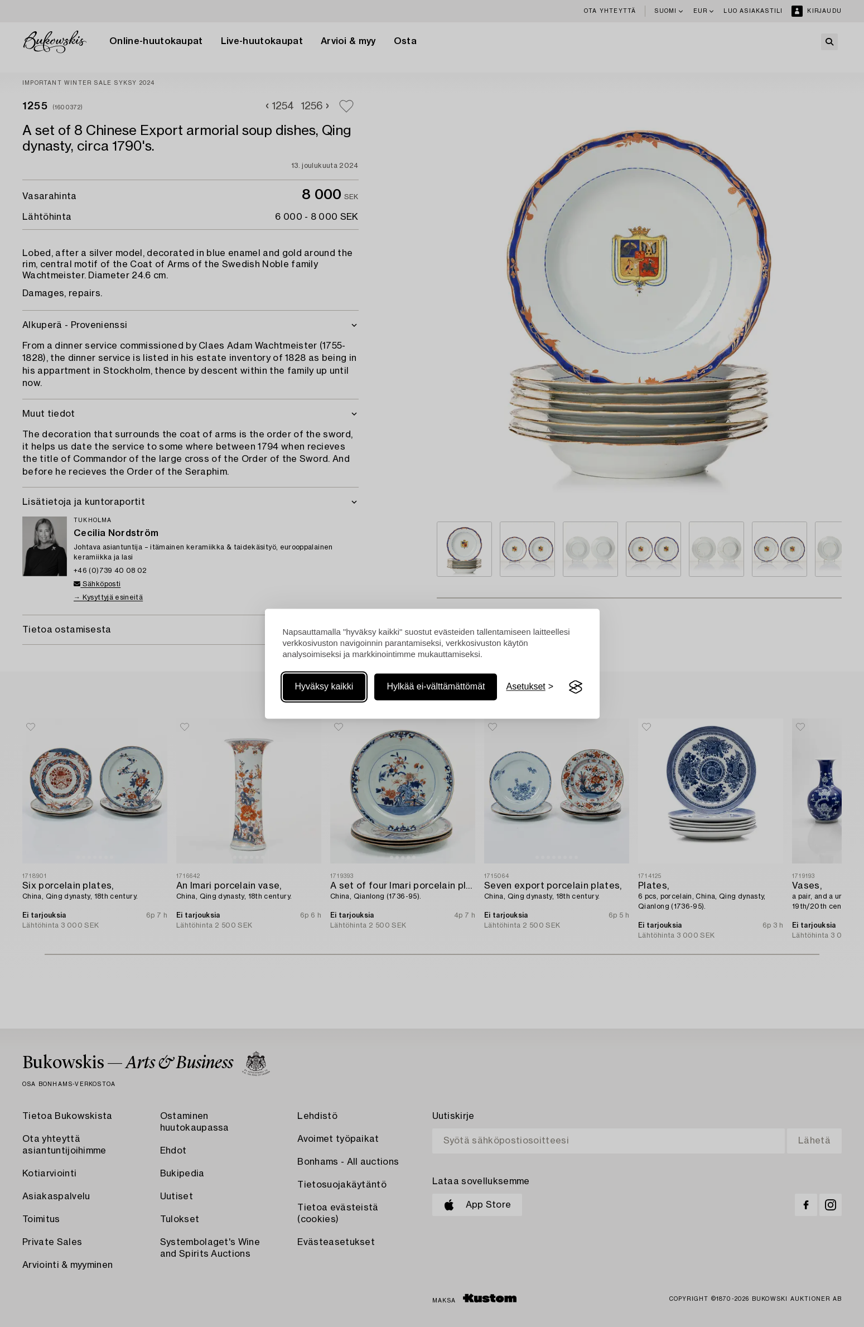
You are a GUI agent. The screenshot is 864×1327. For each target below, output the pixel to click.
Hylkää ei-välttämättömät (436, 687)
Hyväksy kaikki (324, 687)
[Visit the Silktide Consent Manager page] (575, 687)
